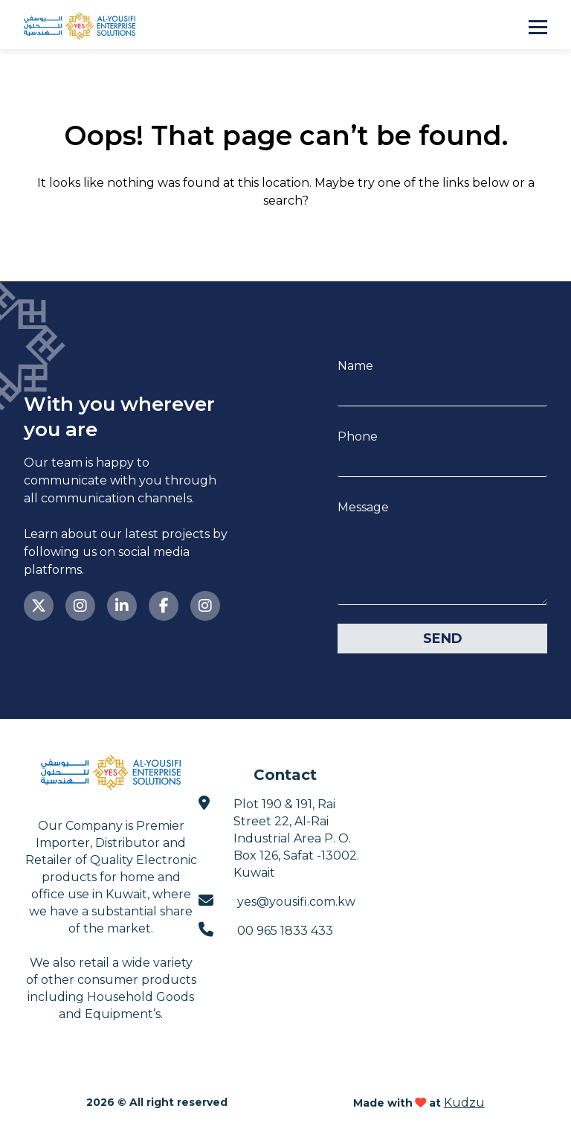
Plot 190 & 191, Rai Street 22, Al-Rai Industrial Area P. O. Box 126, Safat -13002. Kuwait (279, 838)
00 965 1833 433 (266, 930)
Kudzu (464, 1102)
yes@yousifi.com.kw (277, 901)
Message (363, 507)
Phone (358, 436)
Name (355, 366)
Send (442, 638)
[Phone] (442, 461)
